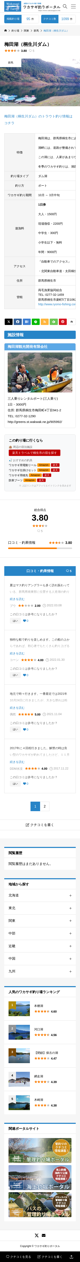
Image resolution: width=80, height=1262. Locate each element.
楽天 (55, 465)
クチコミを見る (18, 1256)
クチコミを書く (50, 1256)
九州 (42, 971)
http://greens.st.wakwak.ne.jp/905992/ (35, 422)
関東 (42, 921)
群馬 (10, 62)
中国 (42, 958)
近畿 (42, 946)
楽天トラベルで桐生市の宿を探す (34, 452)
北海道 (42, 895)
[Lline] (36, 322)
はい (15, 620)
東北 (42, 908)
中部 (42, 933)
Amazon (43, 465)
